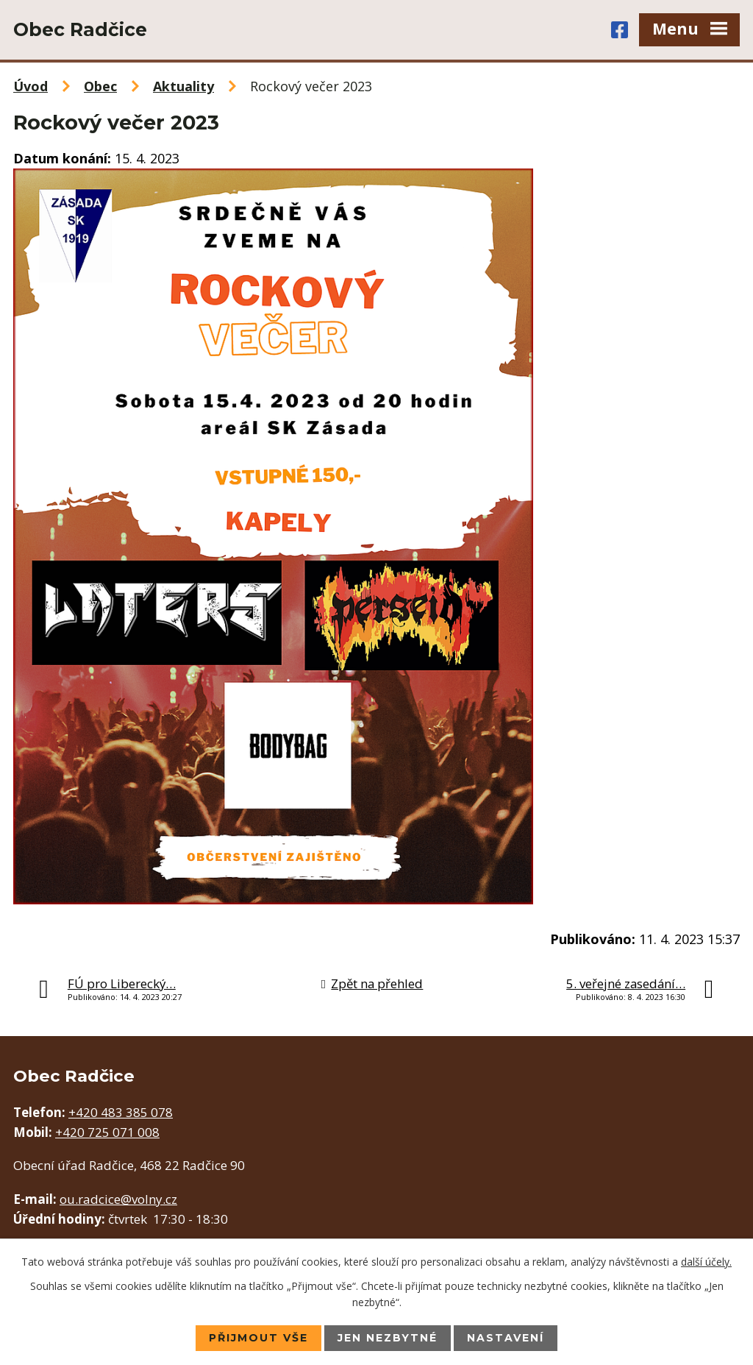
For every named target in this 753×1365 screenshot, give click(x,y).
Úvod (30, 86)
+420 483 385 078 (120, 1112)
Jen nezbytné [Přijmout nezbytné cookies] (388, 1337)
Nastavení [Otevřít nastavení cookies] (505, 1337)
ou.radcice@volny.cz (118, 1199)
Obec (100, 86)
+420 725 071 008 (107, 1132)
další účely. (706, 1262)
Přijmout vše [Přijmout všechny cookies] (258, 1337)
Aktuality (183, 86)
